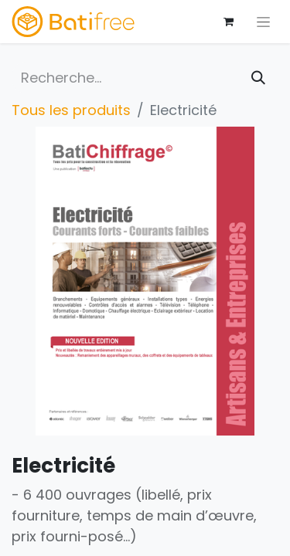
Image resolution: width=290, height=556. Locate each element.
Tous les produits (71, 110)
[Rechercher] (258, 77)
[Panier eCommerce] (228, 22)
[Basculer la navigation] (263, 21)
